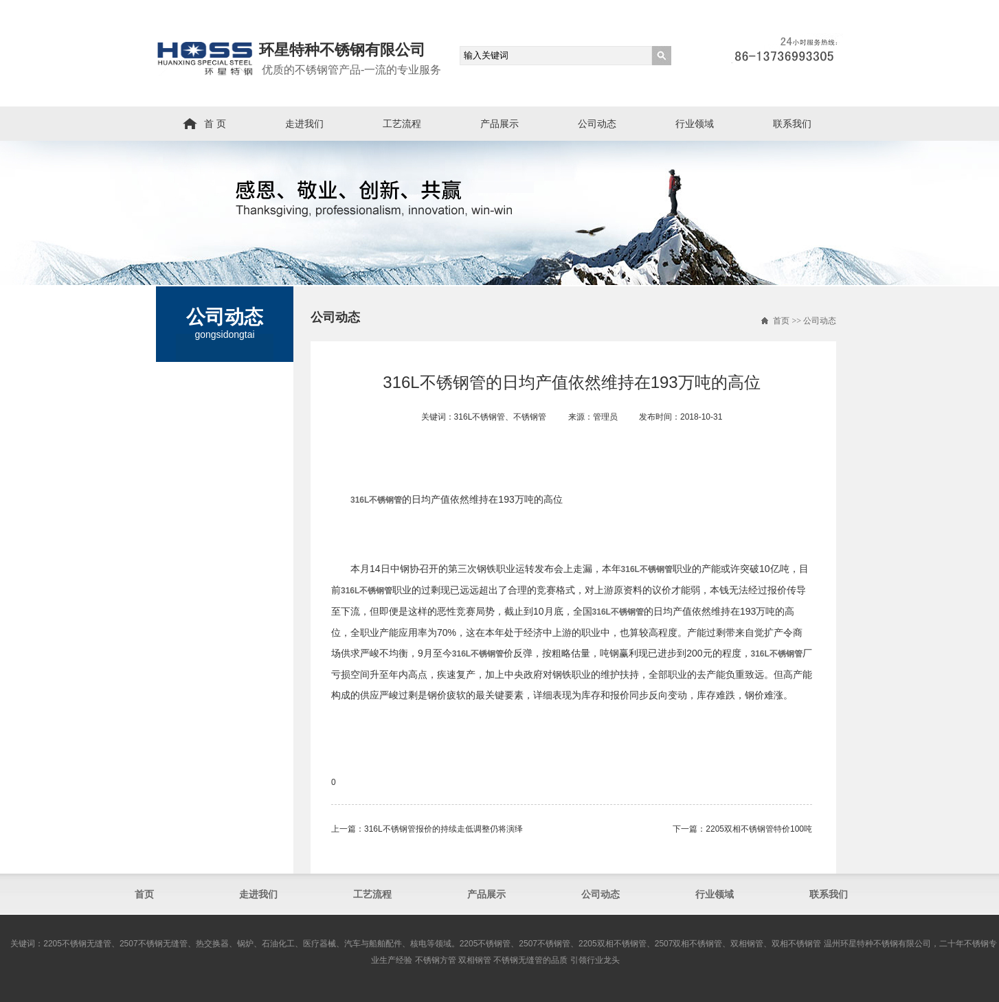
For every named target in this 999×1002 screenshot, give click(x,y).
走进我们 (304, 123)
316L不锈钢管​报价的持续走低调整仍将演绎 (443, 829)
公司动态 (597, 123)
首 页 (215, 123)
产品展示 (499, 123)
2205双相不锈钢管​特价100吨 (759, 829)
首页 (781, 321)
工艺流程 (402, 123)
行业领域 (694, 123)
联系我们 (792, 123)
